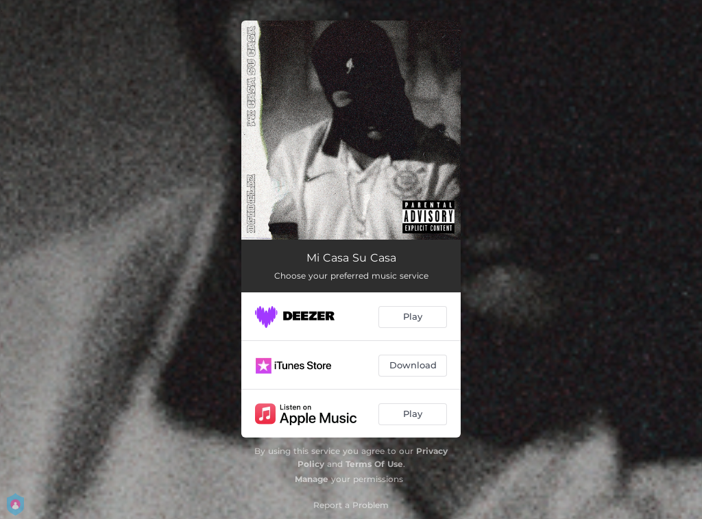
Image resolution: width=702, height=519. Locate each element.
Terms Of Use (374, 464)
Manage (311, 479)
